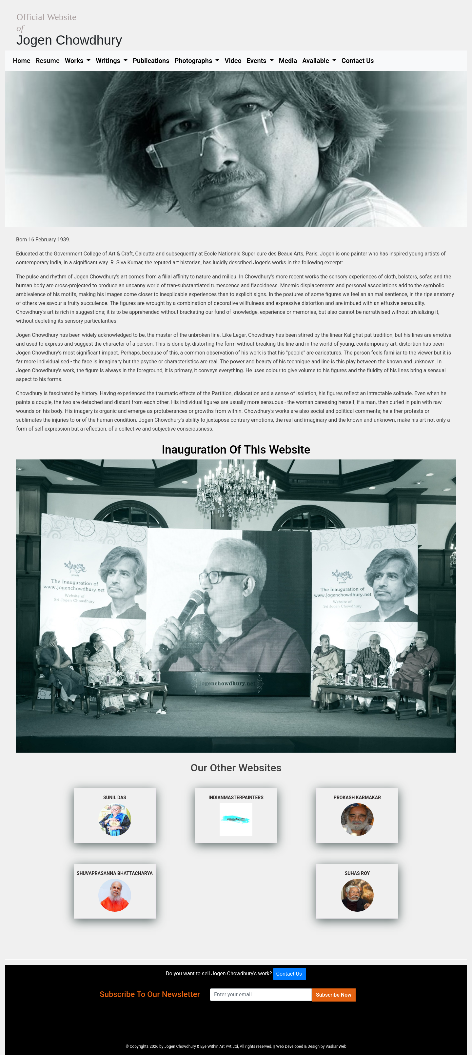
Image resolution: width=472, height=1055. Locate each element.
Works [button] (75, 61)
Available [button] (316, 61)
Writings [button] (109, 61)
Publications (151, 61)
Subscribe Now (333, 995)
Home (23, 60)
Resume (49, 60)
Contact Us (358, 61)
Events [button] (257, 61)
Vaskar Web (335, 1046)
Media (288, 61)
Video (233, 61)
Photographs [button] (194, 61)
